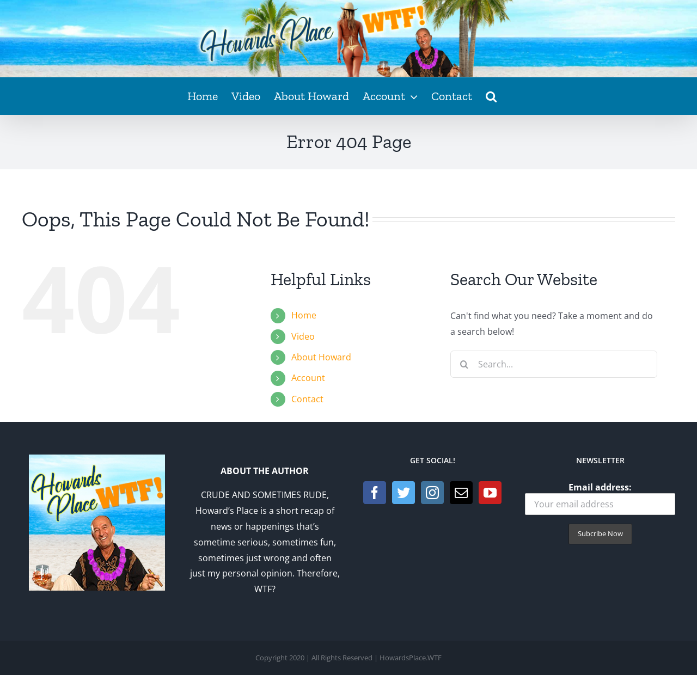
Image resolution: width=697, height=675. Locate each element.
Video (303, 336)
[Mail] (461, 492)
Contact (307, 399)
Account (308, 378)
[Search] (464, 364)
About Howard (321, 357)
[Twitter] (403, 492)
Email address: (600, 498)
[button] (491, 95)
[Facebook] (374, 492)
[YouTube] (490, 492)
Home (303, 315)
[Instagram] (432, 492)
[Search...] (553, 364)
